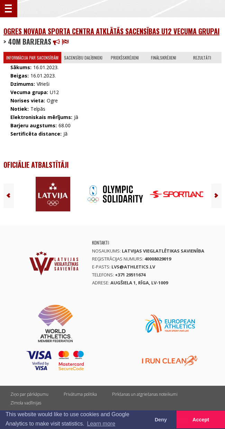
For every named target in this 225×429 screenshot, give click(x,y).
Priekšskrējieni (125, 58)
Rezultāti (202, 58)
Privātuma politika (80, 394)
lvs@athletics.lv (133, 267)
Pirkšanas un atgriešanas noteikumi (145, 394)
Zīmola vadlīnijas (25, 403)
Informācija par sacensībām (32, 58)
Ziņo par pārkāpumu (29, 394)
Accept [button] (200, 419)
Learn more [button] (101, 424)
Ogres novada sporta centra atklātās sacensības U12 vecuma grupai (111, 31)
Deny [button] (161, 419)
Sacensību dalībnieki (83, 58)
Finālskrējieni (163, 58)
